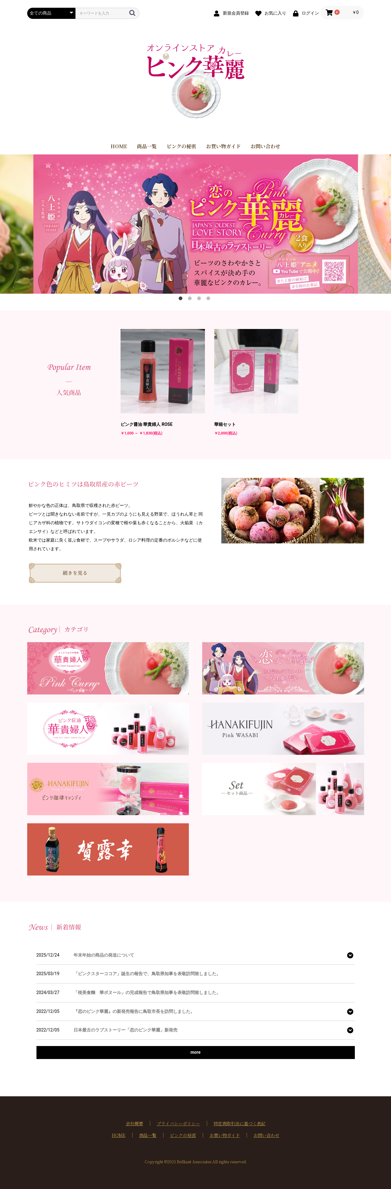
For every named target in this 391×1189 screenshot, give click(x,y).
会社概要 (134, 1123)
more (195, 1052)
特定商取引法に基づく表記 (240, 1123)
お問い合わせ (265, 146)
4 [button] (209, 299)
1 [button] (182, 299)
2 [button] (191, 299)
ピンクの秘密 (181, 146)
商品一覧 (147, 146)
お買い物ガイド (223, 146)
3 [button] (200, 299)
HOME (119, 146)
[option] (195, 224)
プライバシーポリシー (178, 1123)
